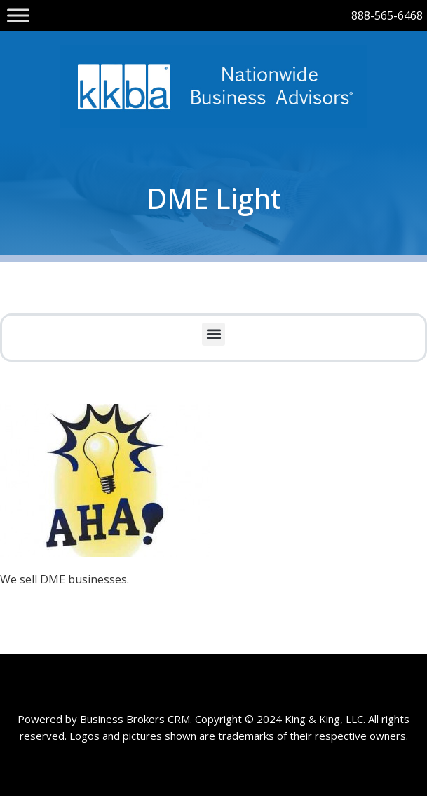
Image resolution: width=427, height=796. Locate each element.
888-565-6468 (387, 15)
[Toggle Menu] (18, 15)
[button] (213, 334)
